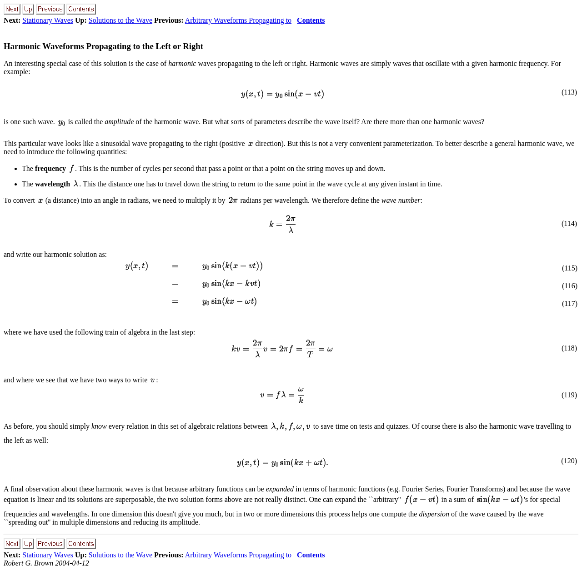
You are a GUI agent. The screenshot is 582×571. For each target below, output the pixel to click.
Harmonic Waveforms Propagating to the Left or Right (103, 46)
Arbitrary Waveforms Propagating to (238, 20)
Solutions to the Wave (120, 20)
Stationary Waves (47, 20)
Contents (311, 20)
